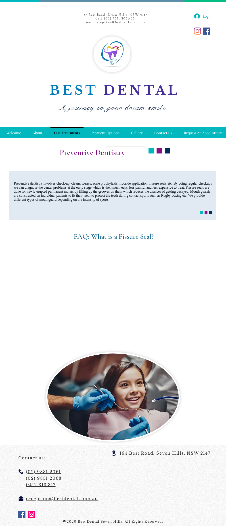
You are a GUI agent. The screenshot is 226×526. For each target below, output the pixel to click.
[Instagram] (197, 31)
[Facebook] (206, 31)
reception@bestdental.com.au (120, 22)
